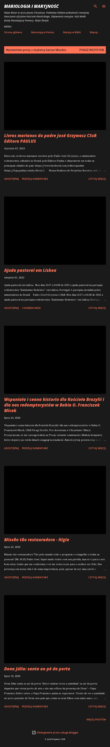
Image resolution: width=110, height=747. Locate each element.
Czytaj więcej (97, 178)
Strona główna (13, 32)
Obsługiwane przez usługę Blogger (55, 732)
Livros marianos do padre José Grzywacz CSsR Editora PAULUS (50, 138)
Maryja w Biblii (72, 32)
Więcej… (94, 32)
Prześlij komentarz (35, 178)
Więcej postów (96, 719)
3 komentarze (31, 308)
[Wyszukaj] (95, 6)
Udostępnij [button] (11, 178)
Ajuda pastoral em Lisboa (30, 270)
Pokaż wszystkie (91, 50)
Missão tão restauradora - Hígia (36, 539)
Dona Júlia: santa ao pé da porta (37, 669)
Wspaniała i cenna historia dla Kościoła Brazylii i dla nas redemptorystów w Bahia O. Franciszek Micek (54, 404)
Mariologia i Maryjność (31, 6)
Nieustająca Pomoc (42, 32)
